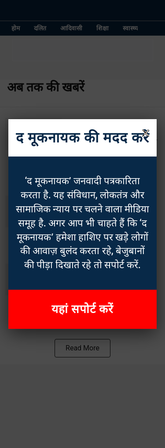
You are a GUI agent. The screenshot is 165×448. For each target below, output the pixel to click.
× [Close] (145, 132)
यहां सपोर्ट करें (82, 309)
